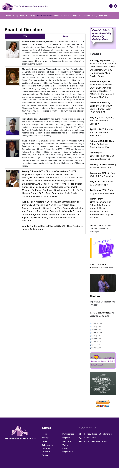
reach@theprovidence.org (95, 441)
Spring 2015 (96, 336)
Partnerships (66, 15)
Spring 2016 (96, 327)
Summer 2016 (96, 324)
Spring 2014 (96, 345)
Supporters (85, 15)
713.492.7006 (89, 437)
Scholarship (30, 15)
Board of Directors (44, 15)
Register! (76, 15)
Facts (22, 15)
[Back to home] (24, 6)
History (15, 15)
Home (8, 15)
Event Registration (106, 15)
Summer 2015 (96, 333)
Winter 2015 (96, 330)
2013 (65, 36)
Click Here (95, 296)
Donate (56, 15)
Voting (94, 15)
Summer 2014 (96, 342)
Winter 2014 (96, 339)
